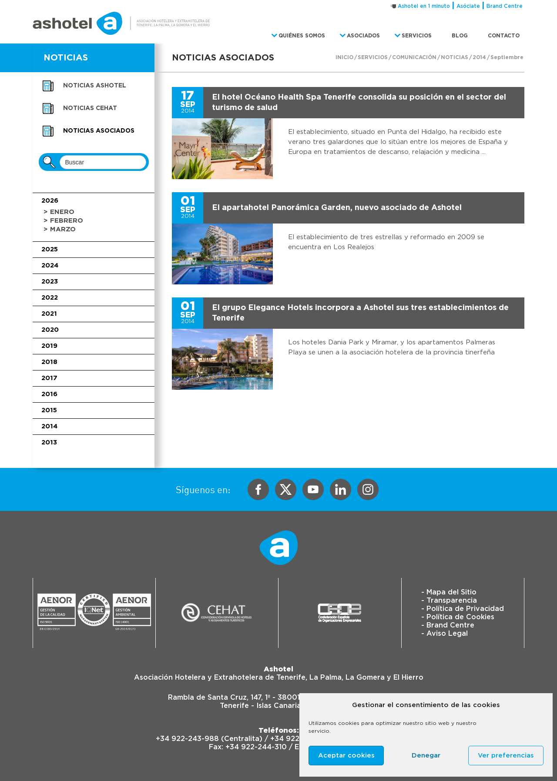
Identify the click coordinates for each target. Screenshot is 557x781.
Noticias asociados (98, 131)
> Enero (59, 212)
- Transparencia (449, 600)
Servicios (373, 57)
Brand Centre (505, 6)
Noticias (454, 57)
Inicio (344, 57)
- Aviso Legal (444, 633)
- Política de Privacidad (462, 608)
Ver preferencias (506, 755)
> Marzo (60, 229)
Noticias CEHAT (90, 108)
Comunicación (414, 57)
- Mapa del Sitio (448, 592)
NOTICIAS (66, 57)
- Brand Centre (447, 625)
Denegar (426, 755)
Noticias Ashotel (94, 86)
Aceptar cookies (346, 755)
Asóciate (468, 6)
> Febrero (63, 220)
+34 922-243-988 (187, 738)
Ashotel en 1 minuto (424, 6)
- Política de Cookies (457, 617)
